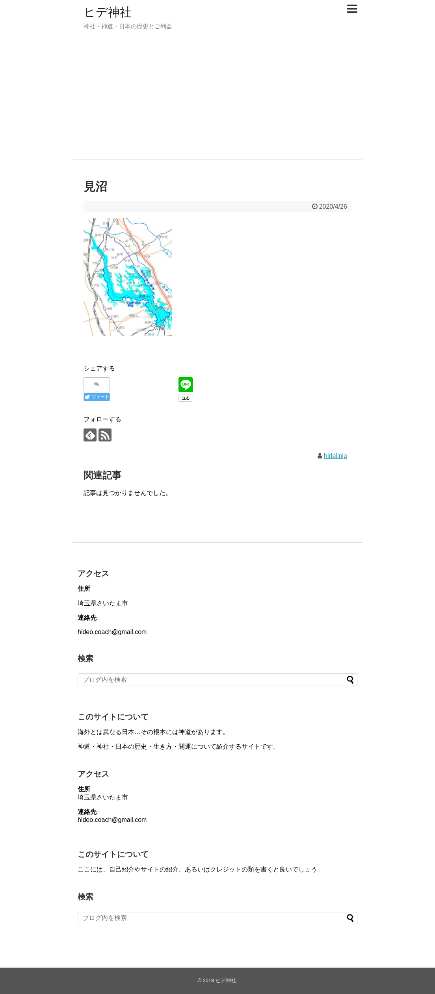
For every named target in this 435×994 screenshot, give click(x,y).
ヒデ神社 (108, 12)
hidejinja (335, 455)
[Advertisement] (217, 98)
